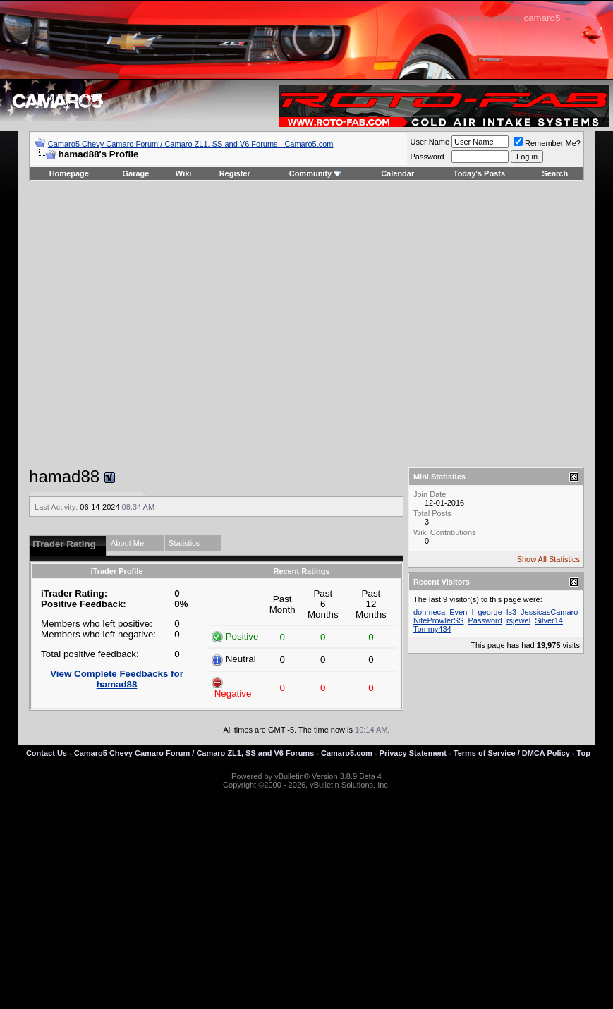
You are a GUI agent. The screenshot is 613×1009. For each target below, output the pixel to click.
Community (315, 173)
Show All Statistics (548, 559)
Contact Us (46, 753)
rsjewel (518, 620)
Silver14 (549, 620)
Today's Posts (479, 173)
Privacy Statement (413, 753)
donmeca (429, 612)
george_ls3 (497, 612)
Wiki (184, 173)
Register (234, 173)
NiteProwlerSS (438, 620)
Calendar (397, 173)
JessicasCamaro (549, 612)
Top (583, 753)
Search (555, 173)
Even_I (461, 612)
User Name (429, 141)
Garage (136, 173)
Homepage (69, 173)
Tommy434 (432, 629)
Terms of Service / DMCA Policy (512, 753)
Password (427, 156)
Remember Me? (547, 143)
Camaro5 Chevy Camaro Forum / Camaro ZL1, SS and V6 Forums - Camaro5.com (191, 144)
